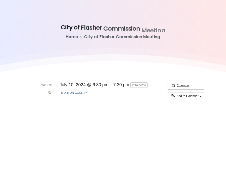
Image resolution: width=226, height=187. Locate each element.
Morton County (74, 92)
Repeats (139, 84)
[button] (186, 96)
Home (71, 37)
